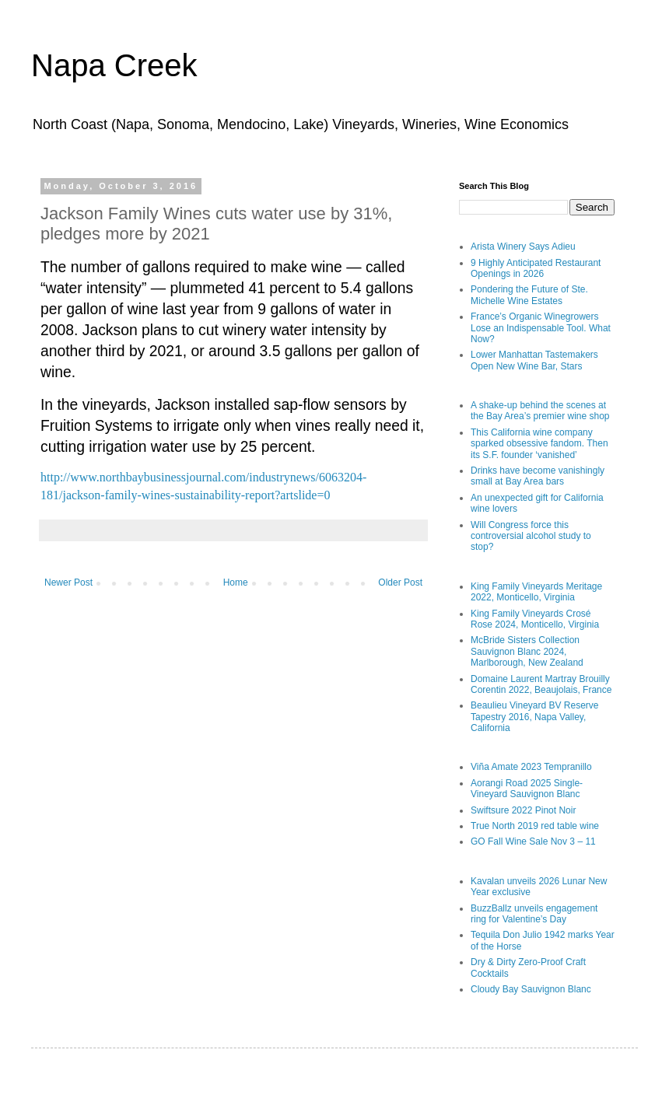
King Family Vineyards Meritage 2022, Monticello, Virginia (536, 592)
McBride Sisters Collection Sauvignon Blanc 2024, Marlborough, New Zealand (527, 651)
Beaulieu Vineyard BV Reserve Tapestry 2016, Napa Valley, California (535, 716)
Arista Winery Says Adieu (523, 246)
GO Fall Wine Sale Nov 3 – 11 (533, 841)
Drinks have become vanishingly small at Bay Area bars (537, 476)
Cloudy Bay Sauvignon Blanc (531, 989)
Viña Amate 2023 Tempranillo (531, 766)
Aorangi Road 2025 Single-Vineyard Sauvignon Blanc (527, 788)
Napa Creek (114, 65)
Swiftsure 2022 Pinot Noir (523, 810)
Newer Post (68, 582)
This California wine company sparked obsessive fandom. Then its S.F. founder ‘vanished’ (539, 443)
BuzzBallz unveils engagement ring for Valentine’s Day (534, 914)
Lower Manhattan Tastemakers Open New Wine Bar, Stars (534, 360)
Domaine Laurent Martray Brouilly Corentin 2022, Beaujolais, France (541, 684)
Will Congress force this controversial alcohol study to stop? (531, 536)
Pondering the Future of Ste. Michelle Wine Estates (529, 295)
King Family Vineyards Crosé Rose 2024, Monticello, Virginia (535, 619)
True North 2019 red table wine (535, 825)
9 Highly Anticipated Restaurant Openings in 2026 (536, 268)
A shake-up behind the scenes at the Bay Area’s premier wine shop (540, 411)
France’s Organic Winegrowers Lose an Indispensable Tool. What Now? (541, 328)
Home (235, 582)
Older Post (400, 582)
